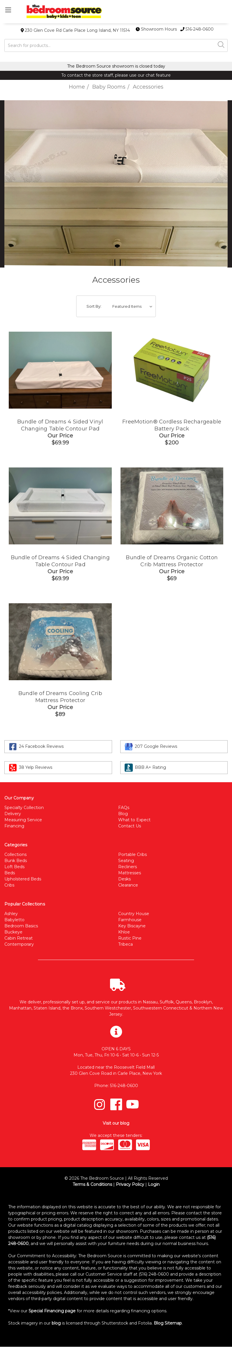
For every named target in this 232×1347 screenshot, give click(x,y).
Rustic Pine (130, 938)
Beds (9, 872)
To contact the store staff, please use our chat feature (116, 75)
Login (154, 1184)
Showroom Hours (157, 29)
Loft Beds (14, 866)
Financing (14, 826)
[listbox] (133, 306)
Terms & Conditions (92, 1184)
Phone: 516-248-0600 (116, 1085)
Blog (123, 813)
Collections (15, 854)
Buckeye (13, 932)
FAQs (123, 807)
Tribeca (125, 944)
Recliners (127, 866)
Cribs (9, 885)
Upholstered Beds (22, 879)
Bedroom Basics (21, 926)
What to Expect (134, 819)
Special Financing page (52, 1310)
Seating (126, 860)
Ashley (11, 913)
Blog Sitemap (168, 1323)
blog (56, 1323)
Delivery (12, 813)
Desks (124, 879)
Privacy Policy (130, 1184)
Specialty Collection (24, 807)
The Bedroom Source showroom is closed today (116, 66)
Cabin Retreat (18, 938)
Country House (133, 913)
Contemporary (19, 944)
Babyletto (14, 919)
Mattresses (129, 872)
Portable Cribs (132, 854)
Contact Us (129, 826)
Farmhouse (130, 919)
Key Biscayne (132, 926)
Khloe (124, 932)
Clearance (128, 885)
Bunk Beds (15, 860)
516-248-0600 (197, 29)
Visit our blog (116, 1123)
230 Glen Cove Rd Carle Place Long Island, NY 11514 (75, 30)
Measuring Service (23, 819)
